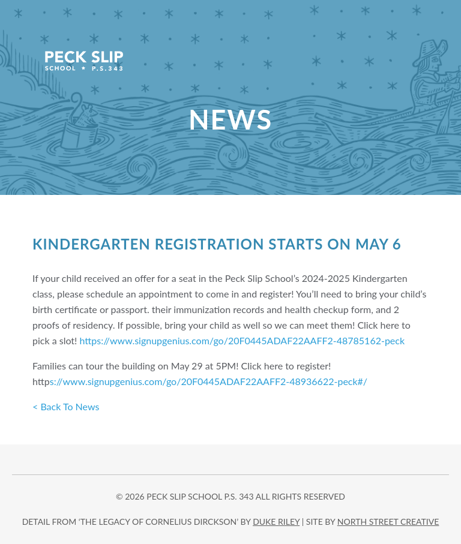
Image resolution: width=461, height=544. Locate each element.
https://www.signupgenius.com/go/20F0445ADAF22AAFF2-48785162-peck (242, 340)
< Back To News (65, 406)
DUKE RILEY (276, 521)
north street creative (388, 521)
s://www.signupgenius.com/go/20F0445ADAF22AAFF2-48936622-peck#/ (208, 381)
